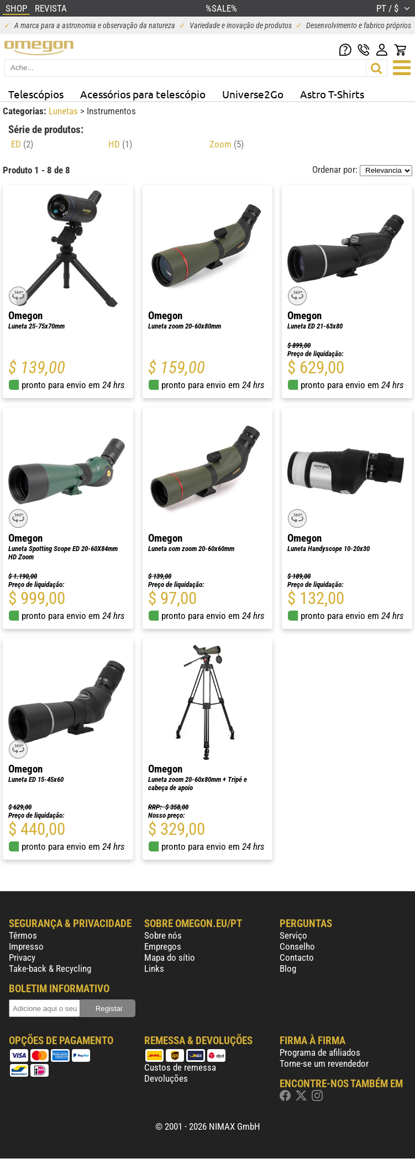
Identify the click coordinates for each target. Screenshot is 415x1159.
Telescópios (36, 93)
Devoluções (166, 1078)
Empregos (162, 946)
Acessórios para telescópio (143, 93)
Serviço (293, 935)
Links (154, 968)
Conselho (297, 946)
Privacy (22, 957)
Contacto (297, 957)
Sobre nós (163, 935)
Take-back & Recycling (50, 968)
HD (120, 144)
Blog (288, 968)
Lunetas (64, 111)
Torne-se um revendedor (324, 1063)
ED (22, 144)
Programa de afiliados (320, 1052)
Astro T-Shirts (332, 93)
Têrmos (23, 935)
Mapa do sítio (169, 957)
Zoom (226, 144)
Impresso (26, 946)
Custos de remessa (180, 1067)
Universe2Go (252, 93)
